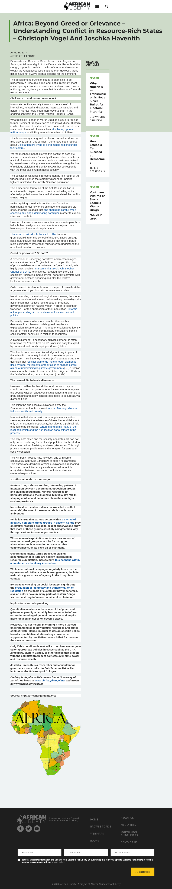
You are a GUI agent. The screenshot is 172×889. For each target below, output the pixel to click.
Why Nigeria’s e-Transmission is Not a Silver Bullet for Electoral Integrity (98, 97)
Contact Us (129, 842)
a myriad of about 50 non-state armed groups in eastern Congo (43, 521)
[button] (97, 6)
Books (95, 840)
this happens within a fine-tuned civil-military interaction (45, 561)
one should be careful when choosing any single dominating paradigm (43, 211)
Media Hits (129, 824)
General (95, 78)
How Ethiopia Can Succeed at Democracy (97, 152)
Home (94, 819)
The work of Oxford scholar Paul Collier (33, 234)
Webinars (97, 833)
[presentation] (44, 872)
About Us (128, 817)
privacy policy (58, 862)
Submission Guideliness (130, 833)
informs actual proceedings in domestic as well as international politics (43, 312)
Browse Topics (101, 826)
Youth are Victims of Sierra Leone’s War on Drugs (97, 201)
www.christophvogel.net (50, 680)
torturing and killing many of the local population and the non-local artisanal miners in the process (43, 429)
